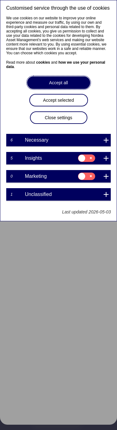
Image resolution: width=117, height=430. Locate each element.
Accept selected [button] (58, 100)
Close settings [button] (58, 117)
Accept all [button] (58, 82)
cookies (43, 62)
